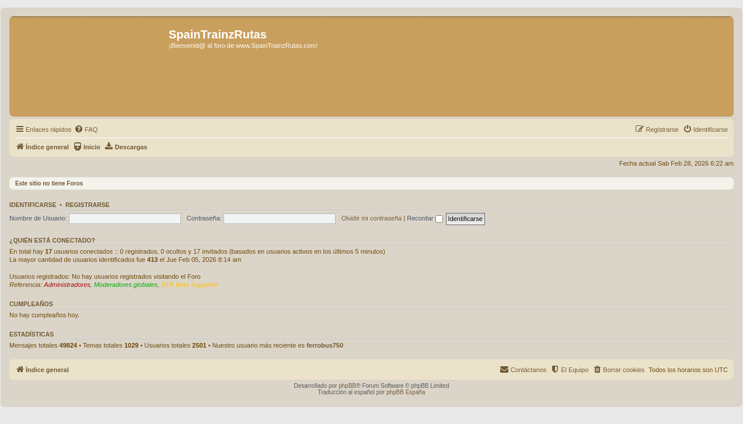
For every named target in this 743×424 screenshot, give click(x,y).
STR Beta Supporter (190, 284)
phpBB (347, 386)
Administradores (67, 284)
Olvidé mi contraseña (371, 218)
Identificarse (33, 204)
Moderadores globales (126, 284)
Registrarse (87, 204)
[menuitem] (85, 129)
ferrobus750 (324, 345)
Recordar (424, 218)
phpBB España (405, 392)
